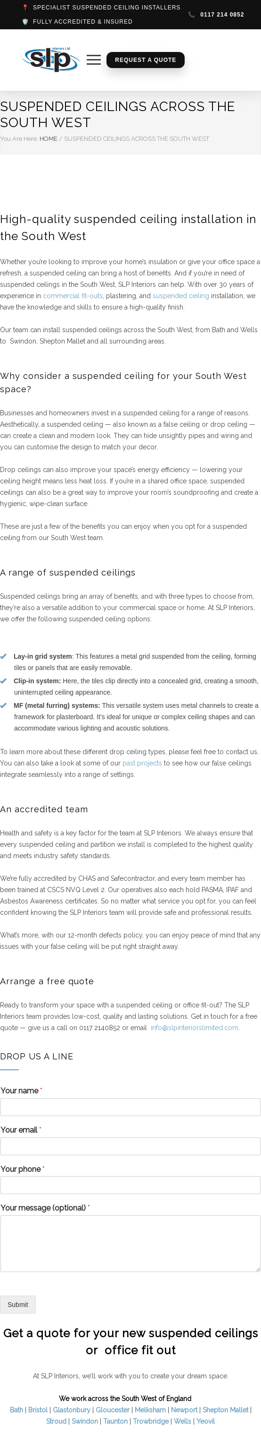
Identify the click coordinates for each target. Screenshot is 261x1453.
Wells (182, 1421)
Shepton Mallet (225, 1410)
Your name (21, 1090)
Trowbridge (151, 1421)
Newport (184, 1410)
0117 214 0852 (216, 14)
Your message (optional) (45, 1208)
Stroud (56, 1421)
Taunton (115, 1421)
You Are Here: (19, 138)
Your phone (22, 1169)
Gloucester (113, 1410)
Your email (20, 1130)
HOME (48, 138)
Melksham (150, 1410)
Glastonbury (71, 1410)
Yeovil (205, 1421)
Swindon (85, 1421)
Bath (16, 1410)
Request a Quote (145, 60)
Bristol (38, 1410)
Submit (18, 1304)
